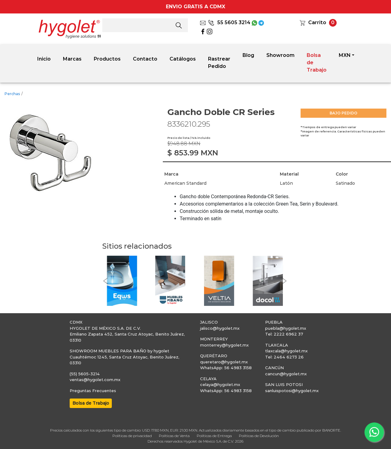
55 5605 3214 (229, 22)
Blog (248, 55)
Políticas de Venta (174, 435)
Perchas (12, 93)
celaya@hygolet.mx (220, 384)
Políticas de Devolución (259, 435)
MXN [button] (345, 55)
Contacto (145, 59)
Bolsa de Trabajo (317, 62)
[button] (105, 281)
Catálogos (183, 59)
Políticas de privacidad (132, 435)
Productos (107, 59)
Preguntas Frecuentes (93, 390)
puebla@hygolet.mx (285, 328)
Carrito (317, 22)
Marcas (72, 59)
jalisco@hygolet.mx (219, 328)
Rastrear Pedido (219, 62)
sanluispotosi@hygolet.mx (292, 390)
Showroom (280, 55)
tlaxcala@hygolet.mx (286, 350)
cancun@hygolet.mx (286, 373)
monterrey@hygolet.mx (224, 345)
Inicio (44, 59)
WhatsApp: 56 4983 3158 (226, 367)
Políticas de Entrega (214, 435)
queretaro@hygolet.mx (224, 361)
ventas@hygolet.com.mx (95, 379)
